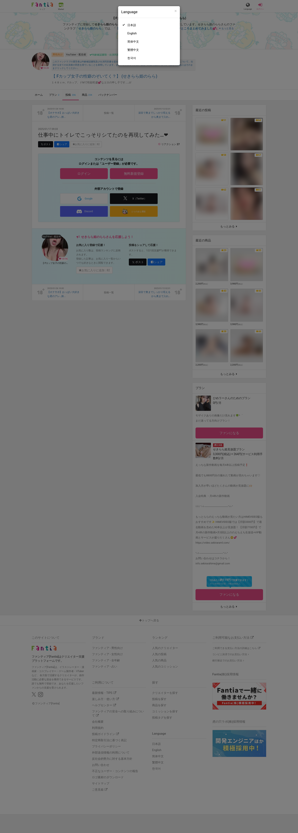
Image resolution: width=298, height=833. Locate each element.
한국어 (131, 58)
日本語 (131, 25)
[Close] (176, 11)
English (132, 33)
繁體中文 (133, 49)
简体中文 (133, 41)
